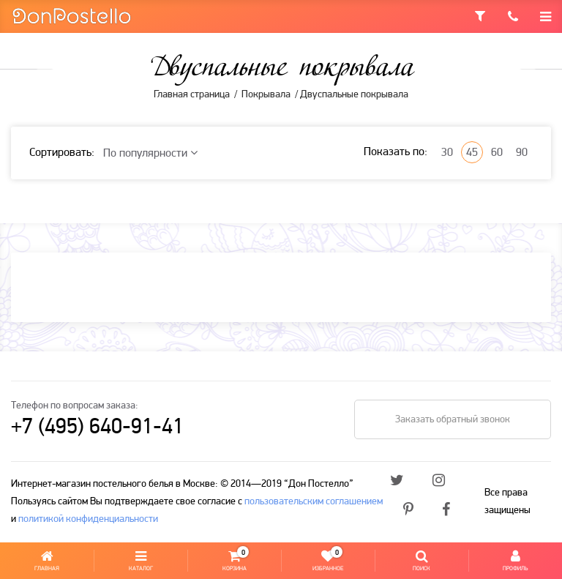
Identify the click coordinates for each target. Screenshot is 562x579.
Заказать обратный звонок (452, 419)
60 (497, 153)
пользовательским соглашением (313, 501)
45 (472, 153)
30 (447, 153)
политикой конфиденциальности (88, 519)
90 (522, 153)
